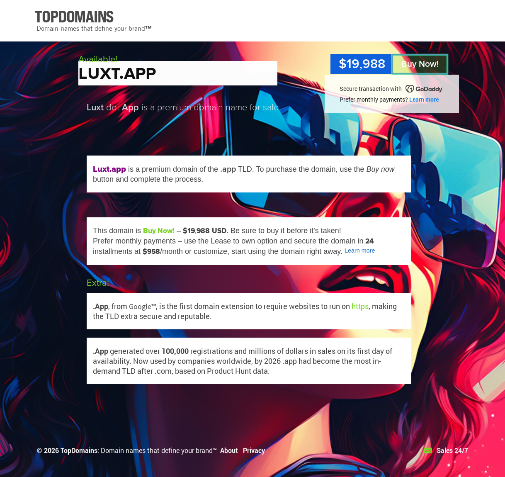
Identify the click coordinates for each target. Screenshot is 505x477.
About (229, 450)
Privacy (254, 450)
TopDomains (79, 450)
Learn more (424, 99)
